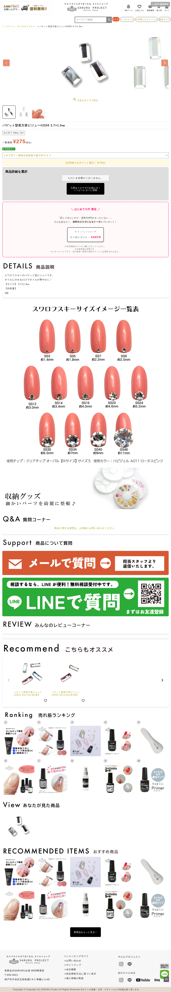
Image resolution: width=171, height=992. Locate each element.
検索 (109, 20)
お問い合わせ (73, 960)
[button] (9, 680)
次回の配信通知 (161, 4)
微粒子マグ (164, 19)
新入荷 (159, 7)
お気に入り (139, 7)
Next (164, 63)
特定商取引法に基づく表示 (81, 973)
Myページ (129, 7)
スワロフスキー (27, 26)
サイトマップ (73, 965)
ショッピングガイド (77, 956)
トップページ (8, 26)
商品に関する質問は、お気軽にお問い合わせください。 (85, 528)
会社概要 (71, 969)
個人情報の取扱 (75, 978)
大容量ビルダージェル (146, 19)
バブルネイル (127, 19)
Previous (6, 63)
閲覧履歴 (150, 7)
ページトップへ (166, 979)
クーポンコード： (85, 235)
